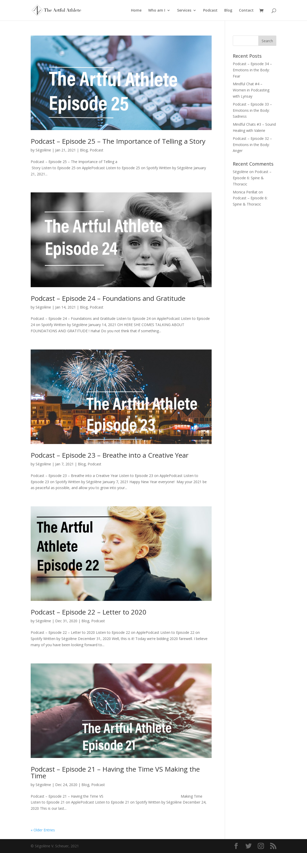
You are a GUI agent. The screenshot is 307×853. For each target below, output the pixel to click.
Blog (228, 10)
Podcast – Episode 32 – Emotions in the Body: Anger (252, 144)
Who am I (156, 10)
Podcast (210, 10)
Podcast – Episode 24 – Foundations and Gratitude (108, 298)
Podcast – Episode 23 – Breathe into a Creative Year (109, 455)
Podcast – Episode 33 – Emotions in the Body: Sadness (252, 110)
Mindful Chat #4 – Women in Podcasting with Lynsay (251, 90)
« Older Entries (43, 830)
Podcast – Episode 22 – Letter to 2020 (88, 612)
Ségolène (43, 150)
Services (184, 10)
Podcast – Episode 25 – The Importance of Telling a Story (118, 141)
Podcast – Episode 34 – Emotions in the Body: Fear (252, 70)
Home (136, 10)
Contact (246, 10)
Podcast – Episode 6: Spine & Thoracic (252, 177)
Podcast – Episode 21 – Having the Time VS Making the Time (115, 772)
